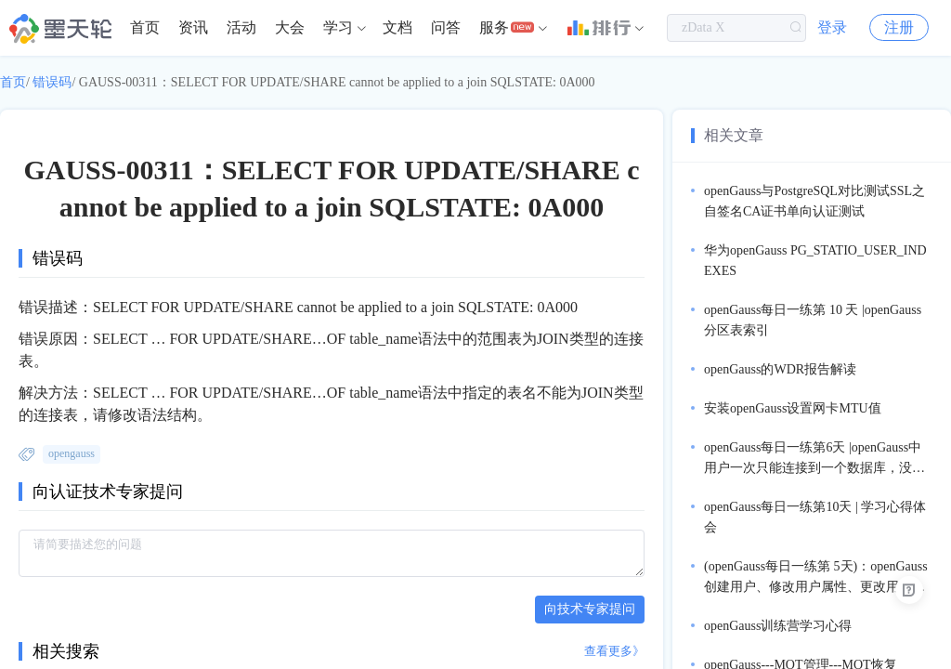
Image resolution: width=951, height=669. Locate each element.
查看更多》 (614, 651)
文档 (397, 27)
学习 (338, 27)
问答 (446, 27)
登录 (832, 27)
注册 (899, 27)
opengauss (71, 453)
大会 (290, 27)
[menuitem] (145, 28)
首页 (145, 27)
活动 (241, 27)
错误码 (52, 82)
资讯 (193, 27)
